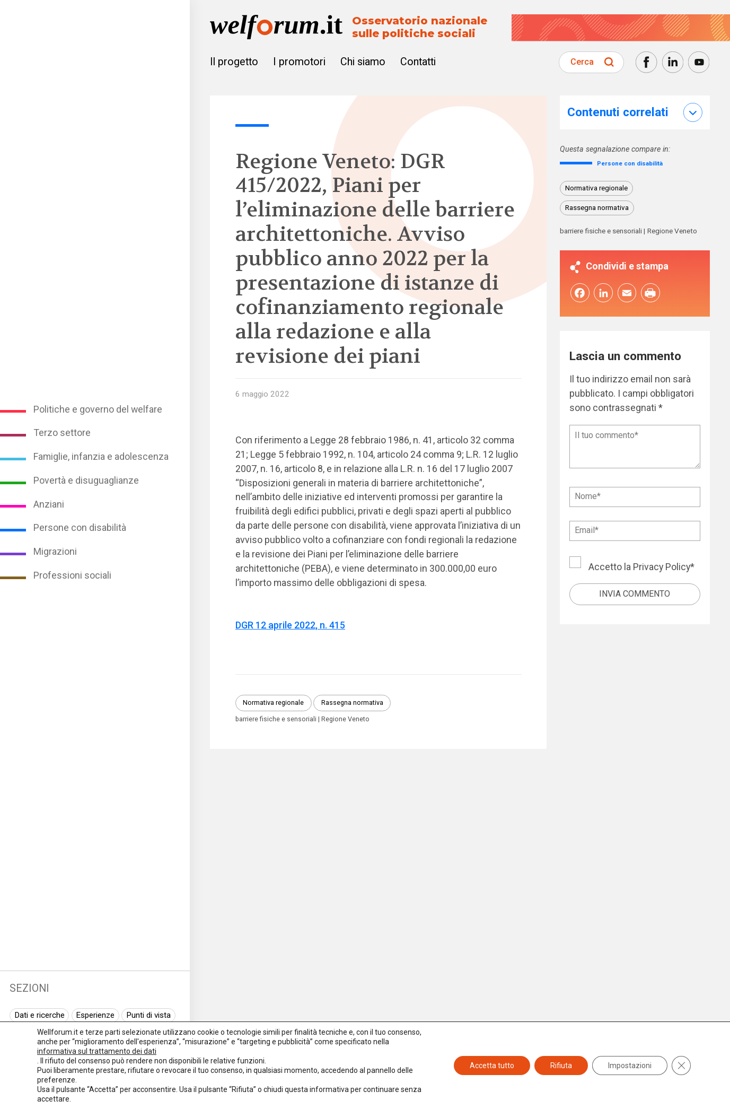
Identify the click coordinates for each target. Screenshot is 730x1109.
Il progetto (234, 62)
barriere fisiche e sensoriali (275, 719)
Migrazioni (55, 551)
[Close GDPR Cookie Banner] (681, 1065)
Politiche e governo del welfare (97, 409)
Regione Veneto (345, 719)
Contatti (418, 62)
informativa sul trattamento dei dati (96, 1051)
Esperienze (95, 1015)
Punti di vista (148, 1015)
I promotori (299, 62)
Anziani (48, 504)
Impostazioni (630, 1065)
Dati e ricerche (39, 1015)
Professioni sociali (72, 575)
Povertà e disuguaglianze (86, 480)
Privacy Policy (661, 569)
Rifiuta (561, 1065)
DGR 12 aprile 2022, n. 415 (290, 625)
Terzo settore (62, 432)
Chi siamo (362, 62)
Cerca (582, 62)
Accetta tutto (492, 1065)
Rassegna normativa (352, 702)
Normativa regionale (273, 702)
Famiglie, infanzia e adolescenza (101, 456)
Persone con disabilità (79, 527)
